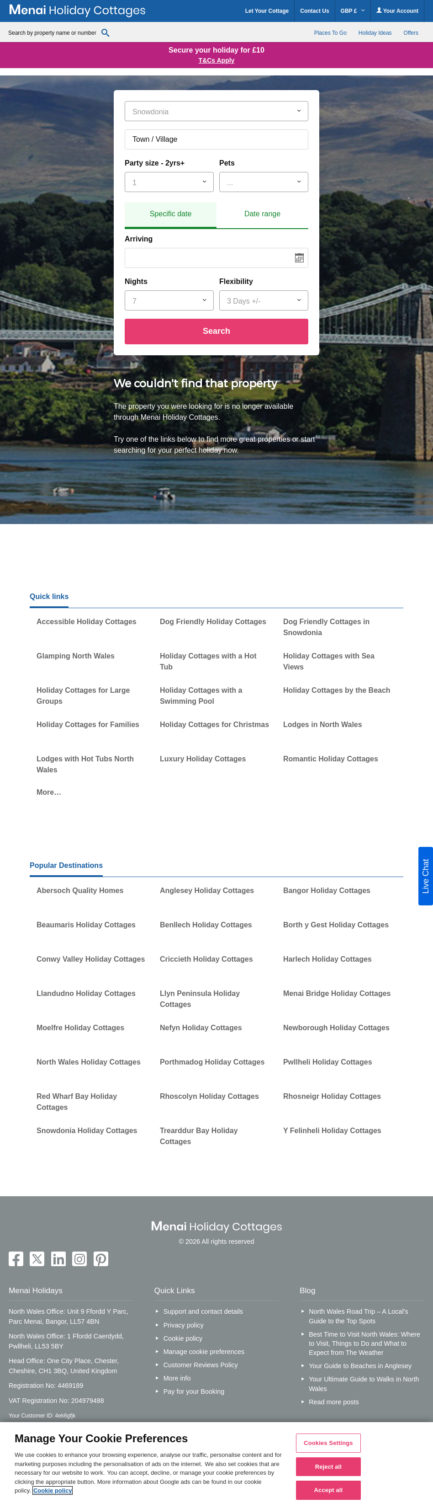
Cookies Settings (328, 1442)
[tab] (170, 215)
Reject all (328, 1466)
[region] (216, 1465)
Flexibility (236, 281)
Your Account (397, 10)
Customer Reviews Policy (201, 1365)
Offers (411, 33)
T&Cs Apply (217, 60)
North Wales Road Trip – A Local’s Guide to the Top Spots (358, 1316)
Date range (262, 214)
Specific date (171, 214)
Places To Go (330, 33)
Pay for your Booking (194, 1391)
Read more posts (334, 1402)
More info (177, 1378)
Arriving (139, 239)
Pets (227, 163)
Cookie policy (183, 1338)
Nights (136, 281)
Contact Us (314, 11)
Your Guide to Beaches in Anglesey (360, 1366)
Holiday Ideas (375, 33)
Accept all (328, 1490)
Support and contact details (203, 1311)
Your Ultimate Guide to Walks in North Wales (364, 1383)
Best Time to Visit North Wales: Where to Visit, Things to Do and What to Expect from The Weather (364, 1343)
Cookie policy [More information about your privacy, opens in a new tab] (52, 1490)
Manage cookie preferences (204, 1351)
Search (216, 331)
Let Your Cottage (267, 11)
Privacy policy (184, 1325)
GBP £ (353, 11)
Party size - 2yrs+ (155, 163)
